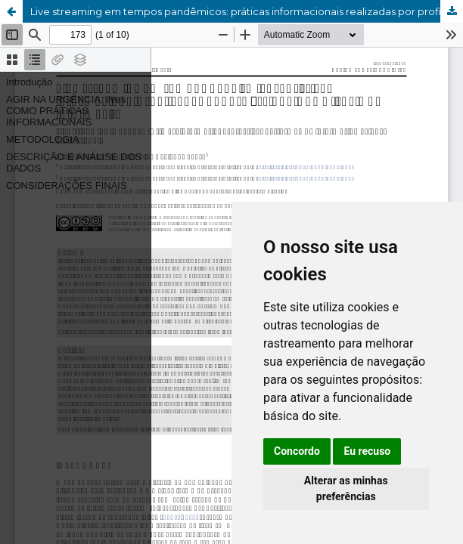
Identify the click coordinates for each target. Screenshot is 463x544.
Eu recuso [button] (366, 451)
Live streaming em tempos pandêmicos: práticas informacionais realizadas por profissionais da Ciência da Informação (246, 11)
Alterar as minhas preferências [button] (346, 488)
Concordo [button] (297, 451)
